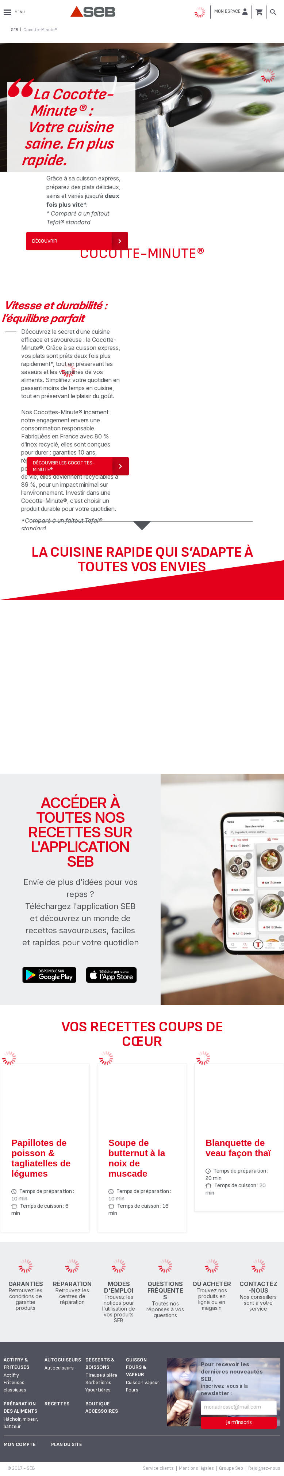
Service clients (158, 1468)
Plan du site (66, 1444)
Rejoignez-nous (264, 1468)
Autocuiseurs (63, 1360)
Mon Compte (20, 1444)
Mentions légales (196, 1468)
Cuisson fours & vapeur (136, 1367)
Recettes (57, 1404)
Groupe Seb (231, 1468)
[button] (231, 11)
